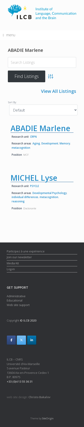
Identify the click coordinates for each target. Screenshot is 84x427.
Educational (14, 300)
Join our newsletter (19, 257)
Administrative (16, 296)
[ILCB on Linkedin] (31, 340)
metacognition (21, 147)
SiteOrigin (48, 418)
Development (49, 143)
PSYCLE (34, 186)
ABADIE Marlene (40, 128)
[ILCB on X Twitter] (21, 340)
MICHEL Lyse (34, 178)
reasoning (18, 201)
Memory (65, 143)
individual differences (25, 197)
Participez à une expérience (26, 251)
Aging (36, 143)
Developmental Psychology (49, 193)
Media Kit (13, 263)
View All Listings (58, 91)
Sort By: (12, 102)
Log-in (11, 269)
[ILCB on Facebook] (11, 340)
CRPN (33, 136)
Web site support (18, 305)
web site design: (28, 397)
